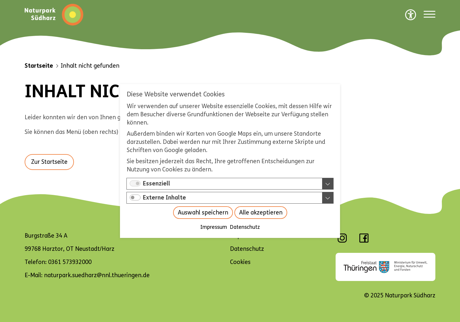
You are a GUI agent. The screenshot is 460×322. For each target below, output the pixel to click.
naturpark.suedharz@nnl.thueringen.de (97, 275)
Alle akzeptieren (261, 212)
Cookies (240, 262)
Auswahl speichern (203, 212)
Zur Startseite (49, 162)
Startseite (39, 65)
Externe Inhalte (164, 197)
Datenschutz (245, 227)
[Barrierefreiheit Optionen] (411, 15)
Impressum (213, 227)
